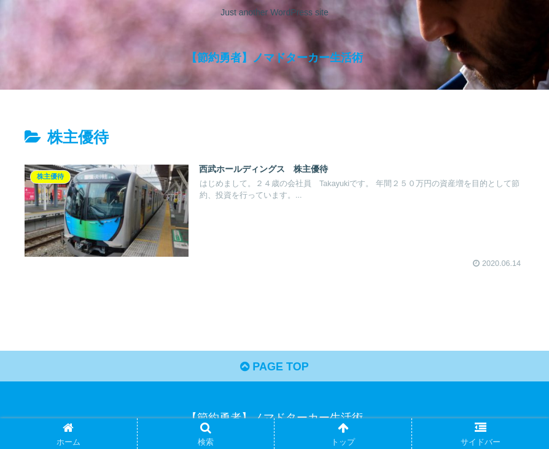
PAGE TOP (274, 367)
